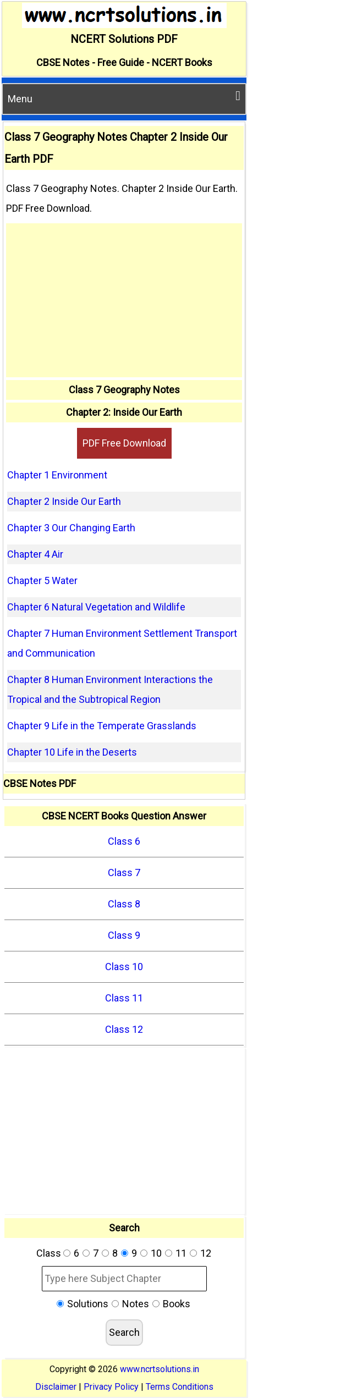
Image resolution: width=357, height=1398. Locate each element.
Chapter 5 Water (42, 580)
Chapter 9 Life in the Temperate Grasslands (101, 725)
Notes (135, 1303)
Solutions (87, 1303)
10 (156, 1253)
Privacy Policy (111, 1387)
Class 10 (124, 966)
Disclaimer (55, 1387)
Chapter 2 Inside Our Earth (64, 501)
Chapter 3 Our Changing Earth (71, 527)
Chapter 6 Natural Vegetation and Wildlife (96, 607)
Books (176, 1303)
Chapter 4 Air (35, 554)
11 (180, 1253)
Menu (124, 96)
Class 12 (124, 1029)
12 (205, 1253)
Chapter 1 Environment (57, 475)
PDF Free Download (124, 443)
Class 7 (124, 872)
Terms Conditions (179, 1387)
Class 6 (124, 841)
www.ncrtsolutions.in (159, 1369)
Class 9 (124, 935)
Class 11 (124, 998)
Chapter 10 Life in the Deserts (72, 752)
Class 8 (124, 904)
